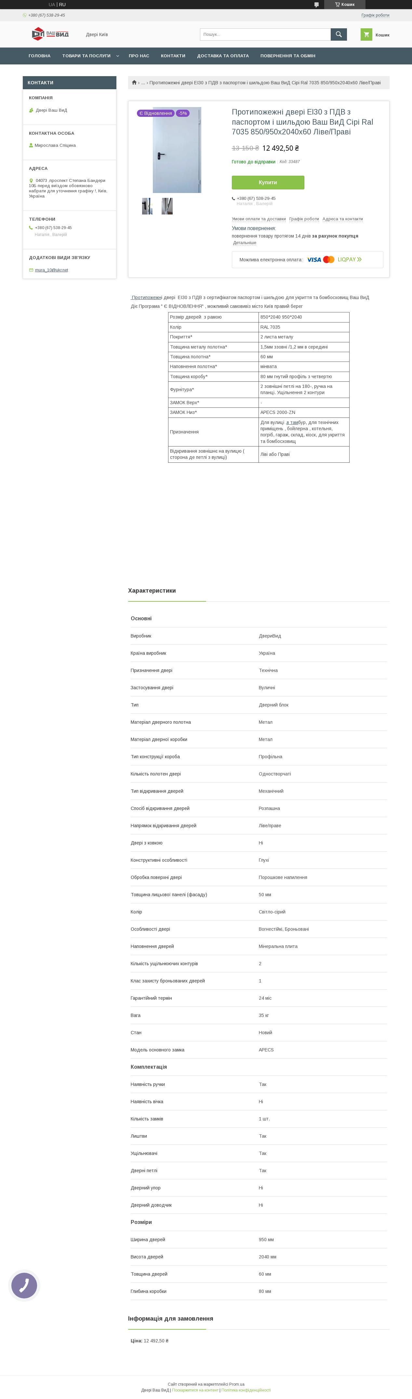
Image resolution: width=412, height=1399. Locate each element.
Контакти (173, 55)
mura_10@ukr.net (51, 269)
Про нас (139, 55)
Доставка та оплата (223, 55)
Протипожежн (146, 297)
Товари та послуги (86, 55)
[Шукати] (339, 34)
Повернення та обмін (287, 55)
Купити (268, 182)
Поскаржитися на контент (195, 1390)
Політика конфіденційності (246, 1390)
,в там (292, 422)
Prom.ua (237, 1384)
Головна (39, 55)
